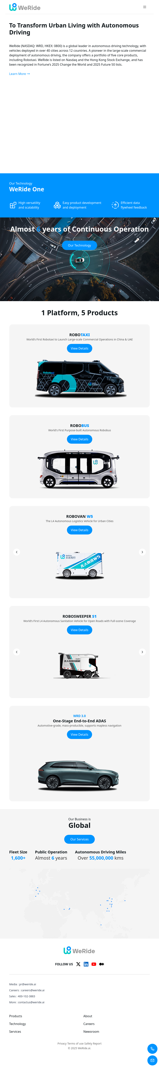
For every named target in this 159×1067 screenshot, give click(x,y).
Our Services (79, 839)
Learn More (19, 74)
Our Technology (79, 245)
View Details (79, 348)
